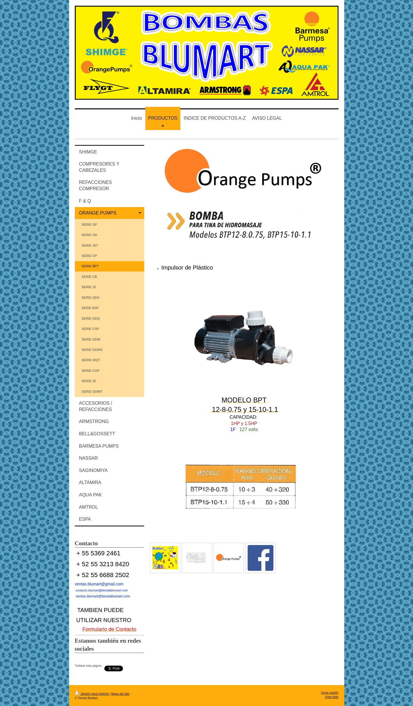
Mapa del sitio (120, 693)
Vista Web (331, 697)
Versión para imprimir (92, 693)
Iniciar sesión (329, 692)
